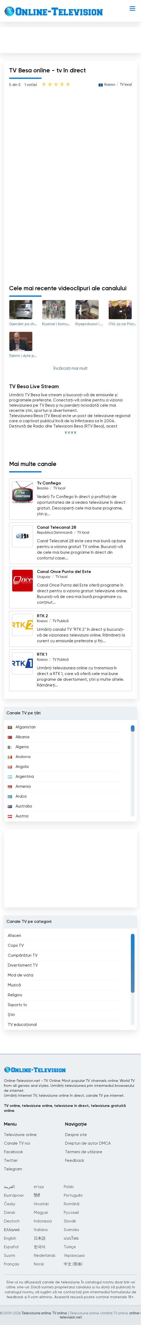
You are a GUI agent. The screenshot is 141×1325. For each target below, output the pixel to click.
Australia (20, 806)
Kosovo (42, 621)
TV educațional (22, 1025)
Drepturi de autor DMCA (88, 1143)
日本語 (40, 1238)
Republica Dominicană (54, 532)
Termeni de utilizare (83, 1152)
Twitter (11, 1161)
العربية (9, 1187)
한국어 (40, 1247)
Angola (18, 767)
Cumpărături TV (22, 955)
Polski (69, 1187)
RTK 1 (42, 655)
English (10, 1238)
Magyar (41, 1213)
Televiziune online (20, 1135)
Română (71, 1204)
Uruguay (43, 577)
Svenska (71, 1230)
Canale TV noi (17, 1143)
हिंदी (37, 1195)
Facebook (13, 1152)
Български (13, 1195)
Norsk (39, 1264)
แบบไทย (71, 1238)
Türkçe (70, 1247)
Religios (15, 995)
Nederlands (44, 1256)
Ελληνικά (12, 1230)
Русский (71, 1213)
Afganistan (22, 727)
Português (73, 1195)
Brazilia (42, 488)
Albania (18, 737)
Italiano (41, 1230)
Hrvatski (41, 1204)
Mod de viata (20, 975)
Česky (9, 1204)
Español (11, 1247)
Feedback (74, 1161)
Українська (74, 1256)
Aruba (17, 796)
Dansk (9, 1213)
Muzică (14, 985)
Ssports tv (17, 1005)
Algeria (18, 747)
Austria (18, 816)
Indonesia (43, 1221)
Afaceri (14, 936)
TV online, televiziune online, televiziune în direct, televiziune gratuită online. (65, 1108)
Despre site (76, 1135)
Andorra (19, 757)
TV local (59, 488)
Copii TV (16, 946)
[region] (70, 771)
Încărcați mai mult (71, 369)
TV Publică (61, 621)
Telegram (13, 1169)
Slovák (70, 1221)
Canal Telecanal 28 (56, 528)
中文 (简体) (73, 1264)
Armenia (19, 786)
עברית (39, 1187)
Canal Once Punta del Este (64, 572)
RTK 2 (42, 616)
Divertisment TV (23, 965)
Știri (11, 1015)
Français (11, 1264)
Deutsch (12, 1221)
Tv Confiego (49, 483)
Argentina (21, 777)
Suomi (9, 1256)
